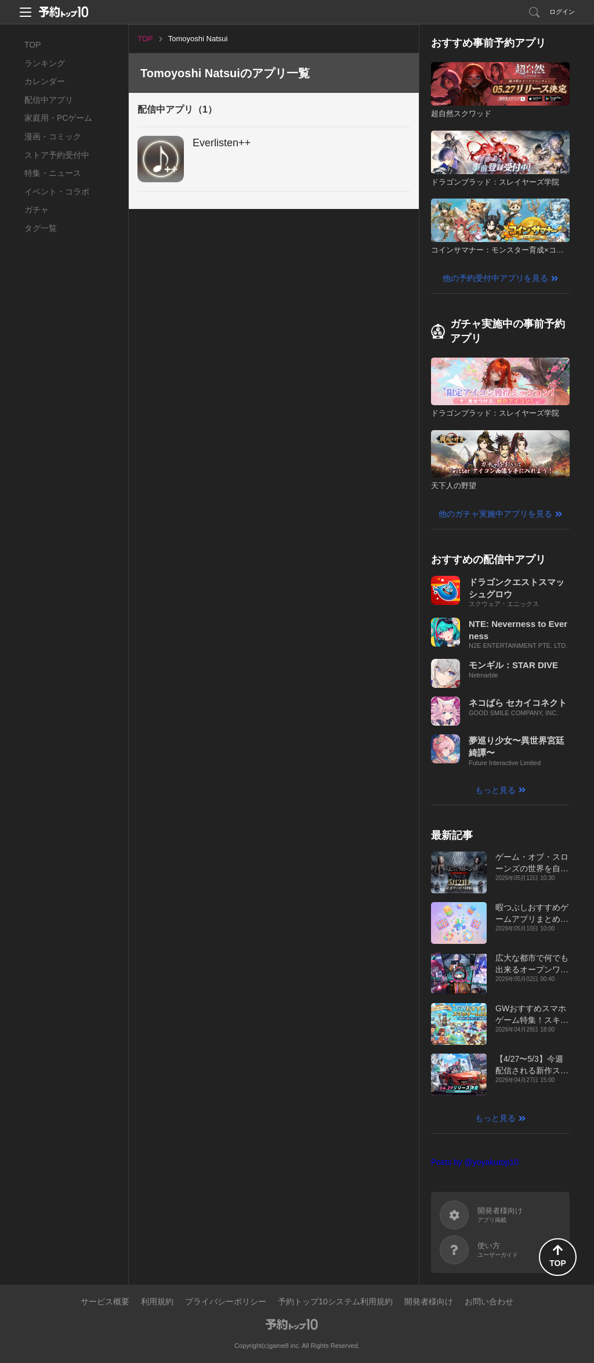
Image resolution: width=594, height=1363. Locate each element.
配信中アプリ (48, 99)
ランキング (44, 63)
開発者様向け (428, 1301)
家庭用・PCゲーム (58, 117)
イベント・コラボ (56, 191)
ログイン (562, 11)
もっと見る (495, 790)
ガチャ (36, 209)
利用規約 (157, 1301)
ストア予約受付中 (56, 155)
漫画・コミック (52, 136)
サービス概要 (105, 1301)
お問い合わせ (489, 1301)
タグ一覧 (40, 228)
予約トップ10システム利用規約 (335, 1301)
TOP (32, 44)
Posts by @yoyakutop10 (475, 1162)
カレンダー (44, 81)
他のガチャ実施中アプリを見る (495, 513)
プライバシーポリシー (225, 1301)
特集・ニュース (52, 173)
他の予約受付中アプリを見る (495, 278)
